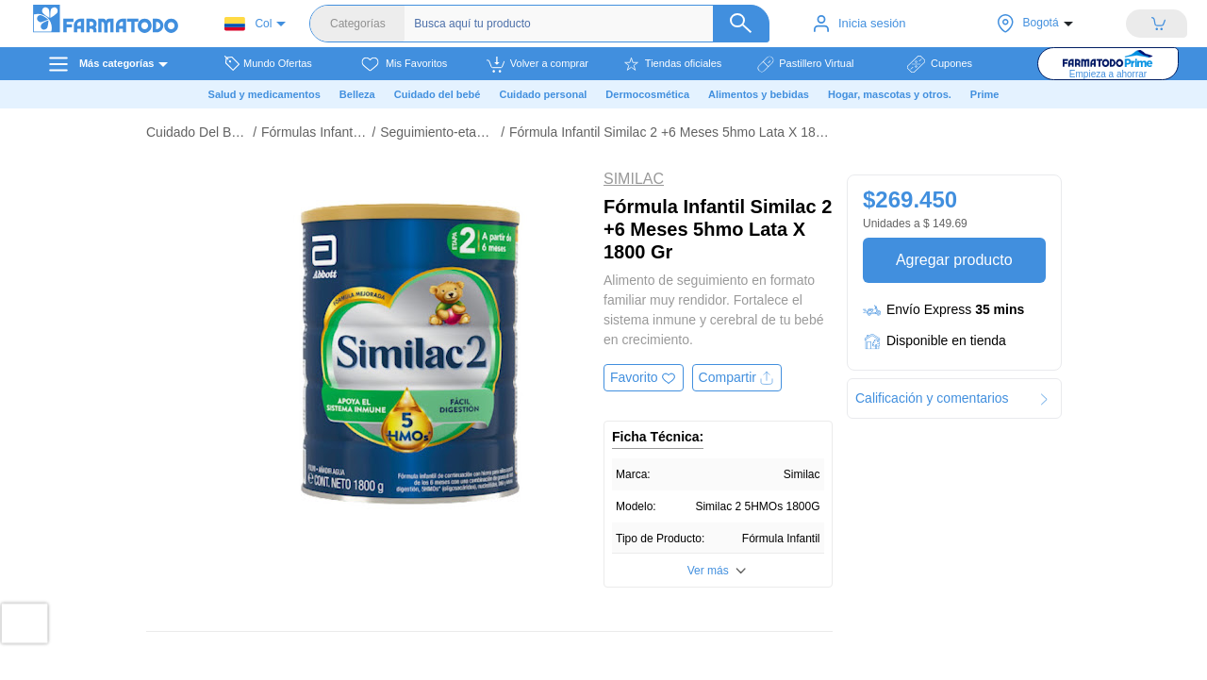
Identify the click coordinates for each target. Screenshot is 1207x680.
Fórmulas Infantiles (314, 132)
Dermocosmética (647, 94)
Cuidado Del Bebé (197, 132)
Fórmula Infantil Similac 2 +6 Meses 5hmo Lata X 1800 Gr (671, 132)
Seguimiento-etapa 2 (438, 132)
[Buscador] (589, 23)
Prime (985, 94)
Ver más (708, 570)
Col (248, 24)
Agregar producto (953, 260)
